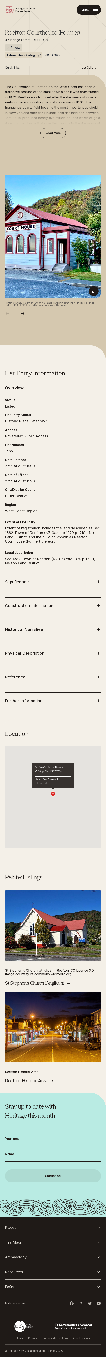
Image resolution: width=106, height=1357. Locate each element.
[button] (53, 794)
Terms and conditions (55, 1338)
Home (19, 1338)
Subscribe (53, 1176)
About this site (81, 1338)
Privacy (32, 1338)
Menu (85, 9)
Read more (53, 133)
